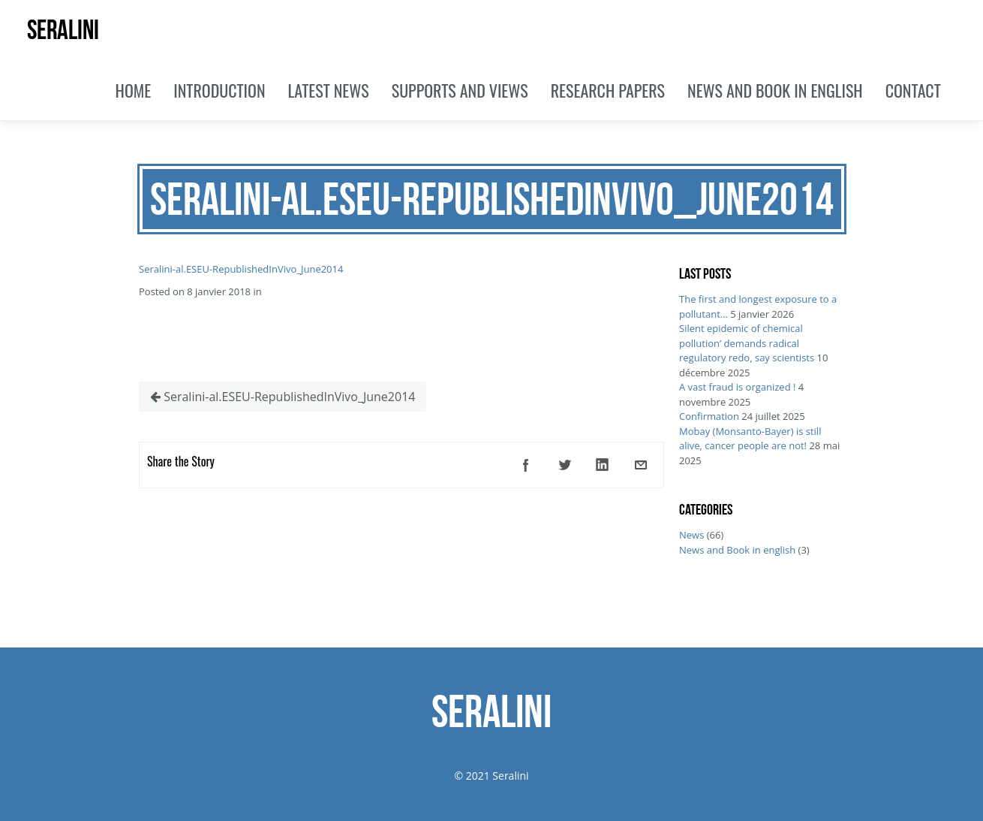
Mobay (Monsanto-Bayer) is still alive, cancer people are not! (750, 438)
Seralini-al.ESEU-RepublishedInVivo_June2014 (241, 269)
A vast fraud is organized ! (737, 387)
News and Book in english (737, 550)
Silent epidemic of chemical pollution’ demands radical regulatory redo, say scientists (746, 342)
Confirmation (709, 416)
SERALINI (63, 29)
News (691, 535)
